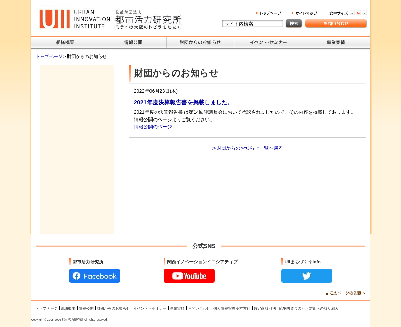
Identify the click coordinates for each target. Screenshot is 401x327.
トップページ (50, 56)
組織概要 (68, 308)
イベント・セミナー (150, 308)
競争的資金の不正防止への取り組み (309, 308)
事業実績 (177, 308)
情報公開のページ (153, 126)
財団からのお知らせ (113, 308)
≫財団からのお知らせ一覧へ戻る (247, 148)
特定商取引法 (265, 308)
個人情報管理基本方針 (231, 308)
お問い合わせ (199, 308)
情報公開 (86, 308)
